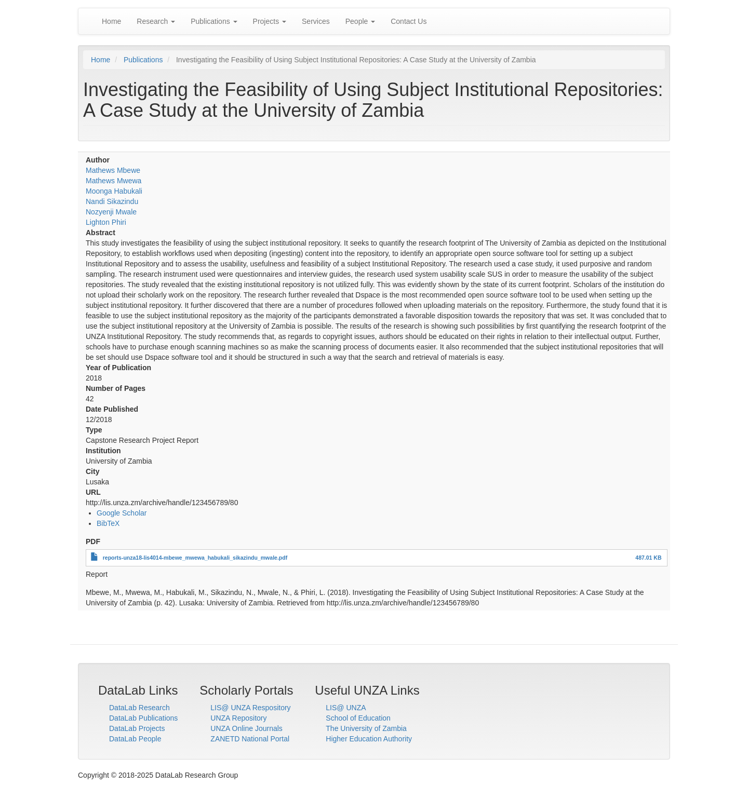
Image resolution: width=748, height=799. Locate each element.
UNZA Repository (238, 718)
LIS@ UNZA (346, 707)
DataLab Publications (143, 718)
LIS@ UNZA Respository (250, 707)
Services (316, 21)
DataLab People (135, 739)
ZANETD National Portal (249, 739)
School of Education (358, 718)
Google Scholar (122, 513)
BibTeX (108, 523)
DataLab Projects (137, 728)
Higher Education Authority (369, 739)
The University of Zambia (366, 728)
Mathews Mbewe (113, 170)
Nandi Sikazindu (112, 201)
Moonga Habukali (114, 191)
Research (156, 21)
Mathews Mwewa (113, 181)
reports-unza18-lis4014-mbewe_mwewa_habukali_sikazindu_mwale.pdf (195, 557)
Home (111, 21)
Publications (214, 21)
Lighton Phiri (106, 222)
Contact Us (408, 21)
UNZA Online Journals (246, 728)
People (360, 21)
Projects (269, 21)
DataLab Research (139, 707)
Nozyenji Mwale (111, 212)
